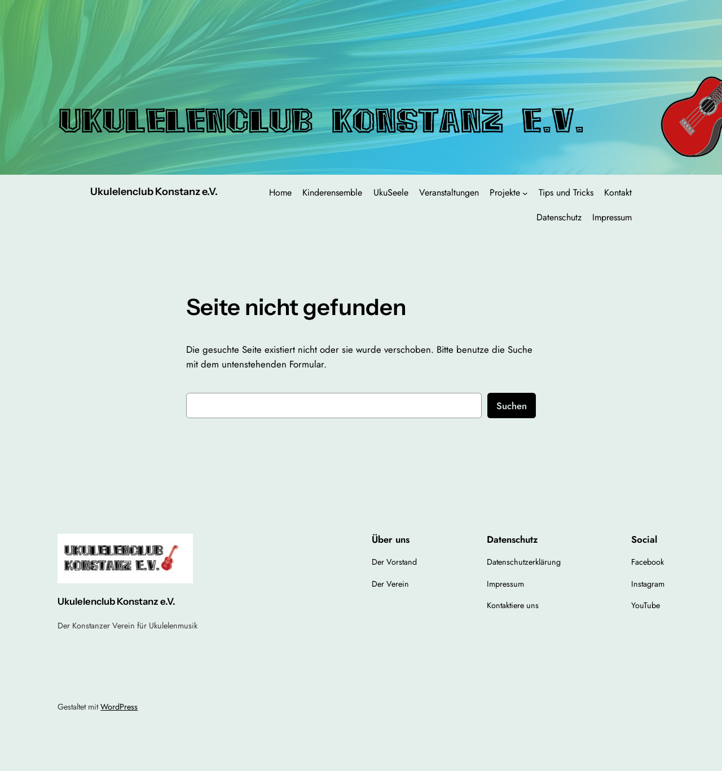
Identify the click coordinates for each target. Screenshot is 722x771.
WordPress (119, 706)
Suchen (511, 406)
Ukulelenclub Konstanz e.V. (154, 191)
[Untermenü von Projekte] (525, 193)
